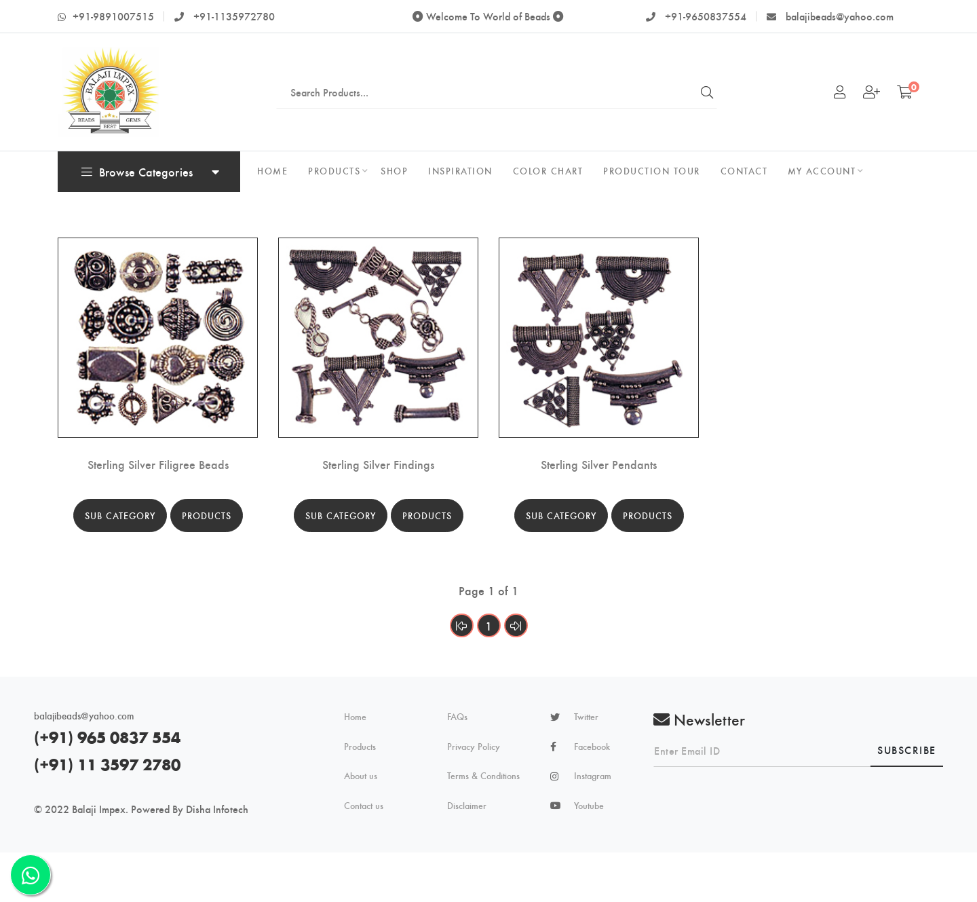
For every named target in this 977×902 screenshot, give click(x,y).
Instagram (592, 776)
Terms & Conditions (483, 776)
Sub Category (120, 515)
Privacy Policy (473, 746)
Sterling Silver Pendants (599, 464)
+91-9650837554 (696, 16)
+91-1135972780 (224, 16)
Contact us (363, 806)
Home (355, 717)
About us (360, 776)
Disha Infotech (217, 809)
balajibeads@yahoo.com (830, 16)
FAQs (457, 717)
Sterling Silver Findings (378, 464)
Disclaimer (466, 806)
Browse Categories (137, 171)
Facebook (592, 746)
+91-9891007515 (106, 16)
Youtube (589, 806)
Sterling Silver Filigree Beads (158, 464)
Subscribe (906, 750)
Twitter (586, 717)
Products (206, 515)
